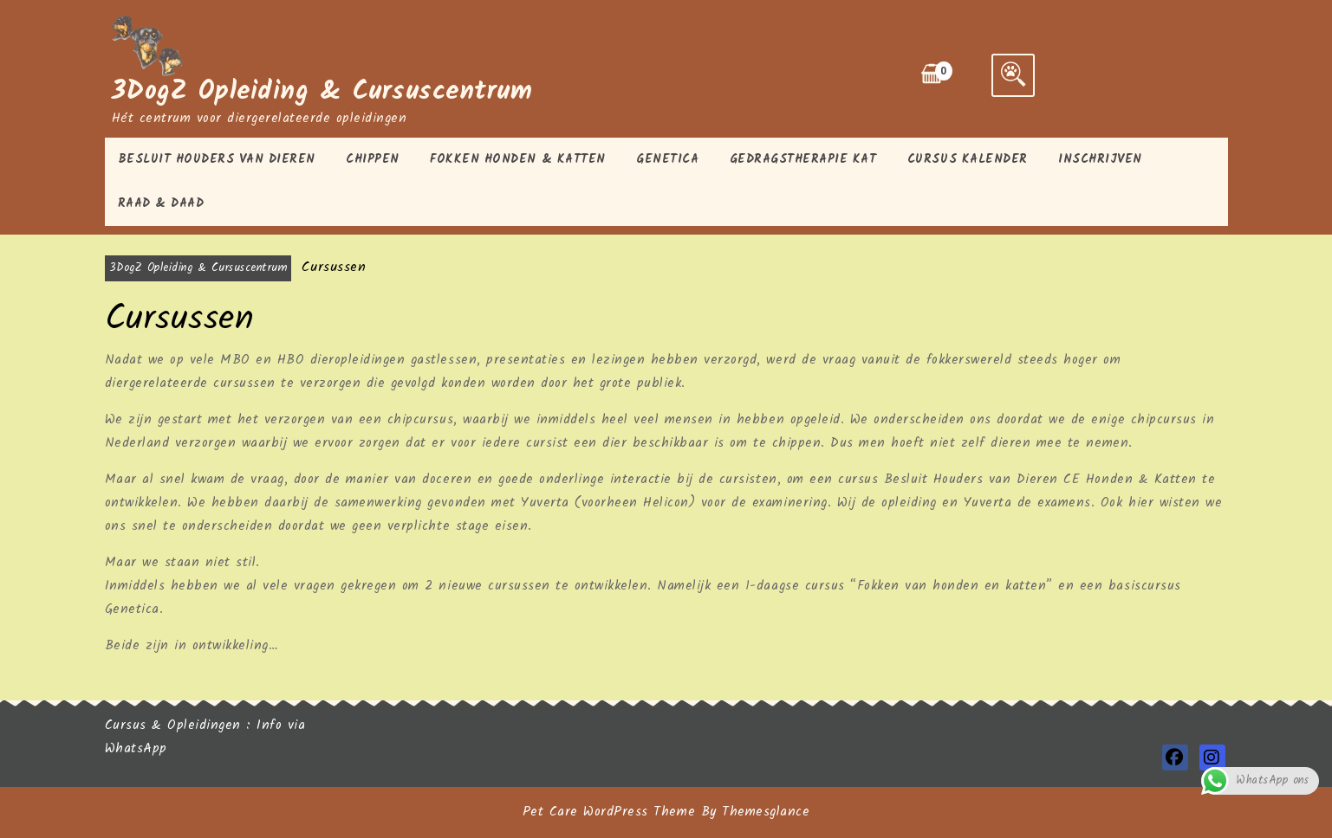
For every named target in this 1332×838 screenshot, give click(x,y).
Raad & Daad (161, 203)
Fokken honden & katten (517, 159)
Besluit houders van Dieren (216, 159)
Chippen (373, 159)
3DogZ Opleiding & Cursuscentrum (322, 92)
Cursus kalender (967, 159)
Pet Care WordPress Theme (609, 812)
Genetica (667, 159)
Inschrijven (1100, 159)
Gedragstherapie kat (803, 159)
